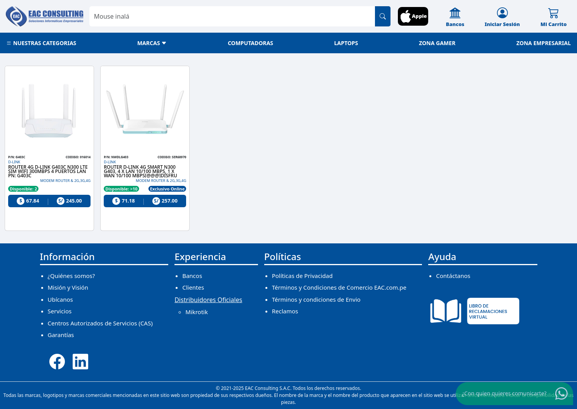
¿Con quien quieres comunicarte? (504, 393)
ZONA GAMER (437, 43)
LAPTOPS (346, 43)
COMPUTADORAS (250, 43)
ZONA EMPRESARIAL (543, 43)
